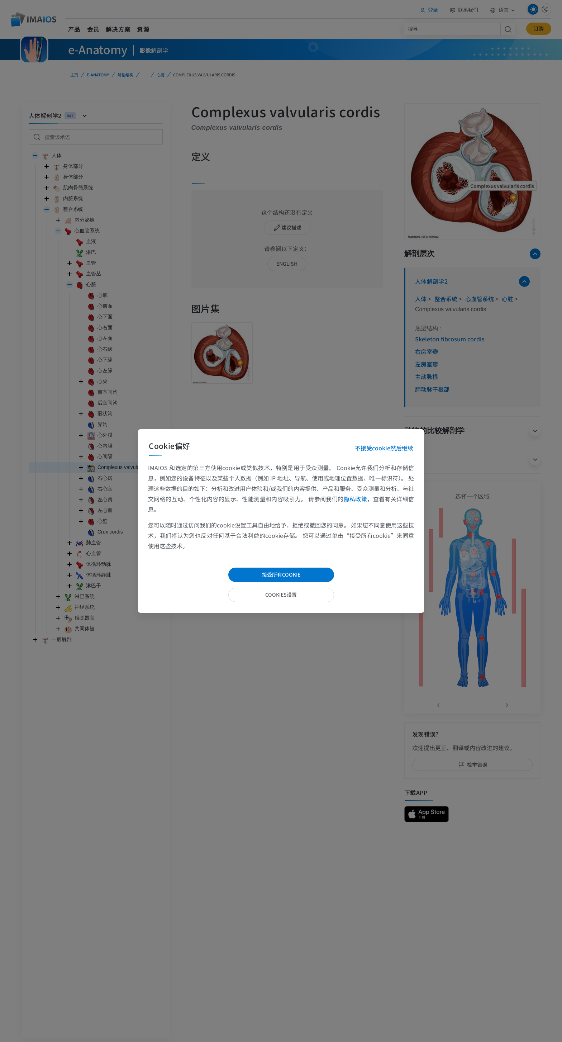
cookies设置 (281, 594)
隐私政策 (355, 498)
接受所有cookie (281, 574)
